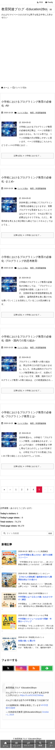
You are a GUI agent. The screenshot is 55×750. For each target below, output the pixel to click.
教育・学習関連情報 (38, 113)
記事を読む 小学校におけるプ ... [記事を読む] (27, 156)
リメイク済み (22, 113)
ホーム (6, 87)
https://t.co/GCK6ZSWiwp (32, 695)
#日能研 (11, 708)
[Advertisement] (27, 52)
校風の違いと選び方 (26, 641)
